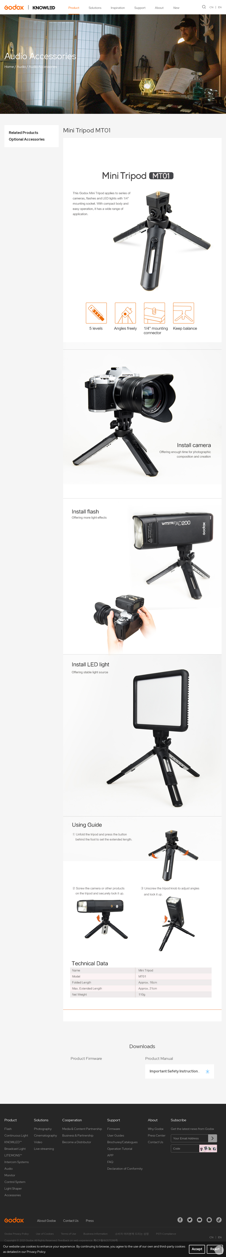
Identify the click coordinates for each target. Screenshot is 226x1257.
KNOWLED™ (13, 1142)
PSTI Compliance (166, 1234)
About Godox (46, 1221)
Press (90, 1221)
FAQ (110, 1162)
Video (38, 1142)
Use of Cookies (45, 1234)
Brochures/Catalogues (122, 1142)
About (159, 8)
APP (110, 1155)
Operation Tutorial (119, 1149)
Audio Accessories (43, 66)
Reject (215, 1249)
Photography (43, 1129)
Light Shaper (13, 1188)
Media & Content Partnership (82, 1129)
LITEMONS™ (13, 1155)
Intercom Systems (16, 1162)
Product (73, 8)
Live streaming (44, 1149)
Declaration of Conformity (125, 1169)
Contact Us (155, 1142)
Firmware (113, 1129)
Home (9, 66)
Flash (8, 1129)
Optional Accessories (27, 139)
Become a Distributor (76, 1142)
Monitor (9, 1175)
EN (220, 7)
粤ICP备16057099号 (106, 1240)
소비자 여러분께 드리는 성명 (132, 1234)
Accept (197, 1249)
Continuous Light (16, 1135)
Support (139, 8)
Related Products (23, 132)
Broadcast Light (15, 1149)
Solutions (95, 8)
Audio (21, 66)
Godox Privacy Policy (16, 1234)
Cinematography (45, 1135)
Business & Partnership (77, 1135)
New (176, 8)
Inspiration (118, 8)
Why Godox (156, 1129)
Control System (14, 1182)
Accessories (12, 1195)
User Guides (115, 1135)
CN (211, 7)
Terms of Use (68, 1234)
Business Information (95, 1234)
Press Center (157, 1135)
